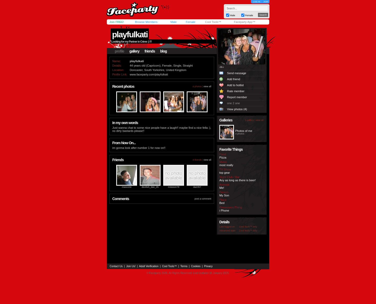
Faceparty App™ (244, 22)
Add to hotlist (235, 85)
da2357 (197, 187)
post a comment (203, 198)
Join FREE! (116, 22)
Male (173, 22)
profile (119, 51)
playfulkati (130, 34)
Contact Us (116, 266)
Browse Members (146, 22)
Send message (236, 73)
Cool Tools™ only (248, 226)
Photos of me (243, 130)
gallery (134, 51)
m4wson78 (173, 187)
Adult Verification (148, 266)
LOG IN (256, 2)
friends (150, 51)
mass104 (127, 187)
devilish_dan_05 (150, 187)
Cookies (196, 266)
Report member (237, 97)
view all (207, 86)
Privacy (208, 266)
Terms (183, 266)
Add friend (233, 79)
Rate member (236, 91)
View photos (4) (237, 109)
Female (190, 22)
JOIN (265, 2)
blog (163, 51)
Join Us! (131, 266)
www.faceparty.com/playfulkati (149, 74)
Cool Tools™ (213, 22)
